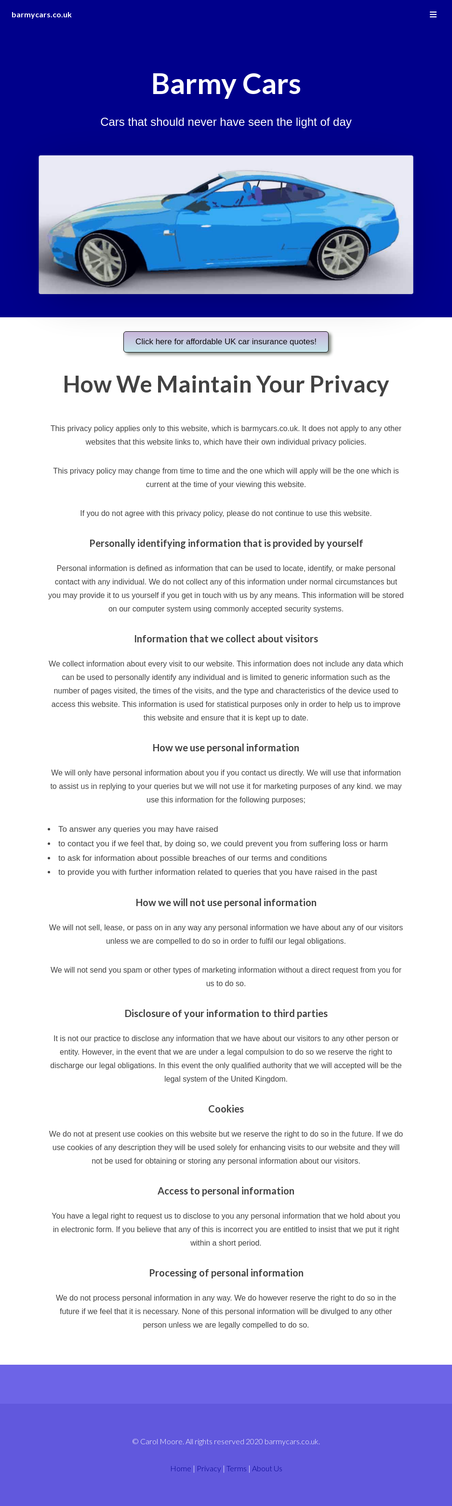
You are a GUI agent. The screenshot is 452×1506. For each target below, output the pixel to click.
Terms (236, 1468)
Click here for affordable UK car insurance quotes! (226, 341)
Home (180, 1468)
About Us (267, 1468)
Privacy (209, 1468)
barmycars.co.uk (42, 14)
